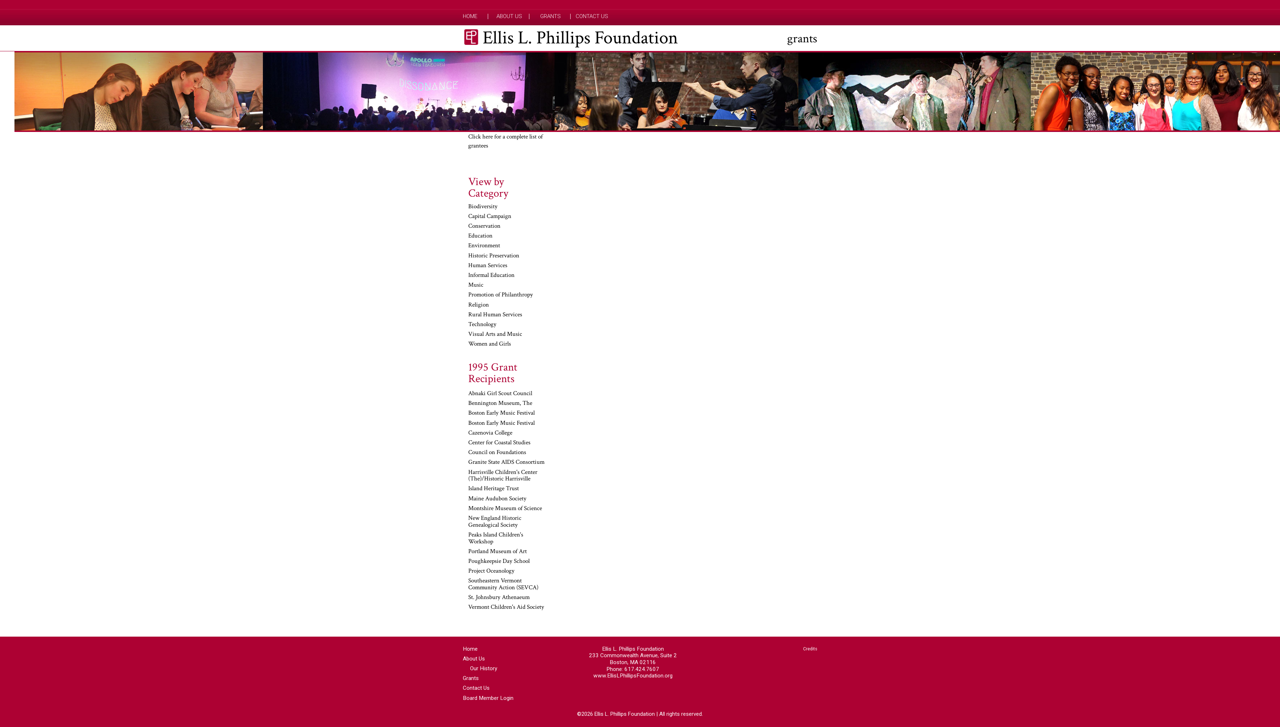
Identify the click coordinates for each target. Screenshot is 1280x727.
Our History (483, 668)
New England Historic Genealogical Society (494, 522)
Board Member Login (488, 698)
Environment (484, 245)
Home (470, 16)
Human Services (487, 265)
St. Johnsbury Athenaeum (499, 597)
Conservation (484, 226)
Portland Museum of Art (497, 551)
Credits (810, 648)
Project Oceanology (491, 571)
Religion (478, 305)
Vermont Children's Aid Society (506, 607)
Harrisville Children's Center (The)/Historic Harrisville (502, 476)
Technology (482, 324)
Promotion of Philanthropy (500, 295)
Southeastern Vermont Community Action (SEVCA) (503, 584)
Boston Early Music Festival (501, 413)
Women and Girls (489, 344)
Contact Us (592, 16)
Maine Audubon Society (497, 499)
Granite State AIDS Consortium (506, 462)
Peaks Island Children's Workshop (495, 538)
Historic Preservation (493, 256)
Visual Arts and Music (495, 334)
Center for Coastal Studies (499, 442)
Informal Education (491, 275)
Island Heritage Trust (493, 488)
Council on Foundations (497, 452)
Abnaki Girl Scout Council (500, 393)
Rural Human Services (495, 314)
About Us (509, 16)
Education (480, 236)
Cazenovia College (490, 433)
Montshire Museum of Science (505, 508)
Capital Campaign (489, 216)
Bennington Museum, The (500, 403)
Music (475, 285)
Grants (550, 16)
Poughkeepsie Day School (499, 561)
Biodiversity (483, 206)
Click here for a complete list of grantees (505, 141)
